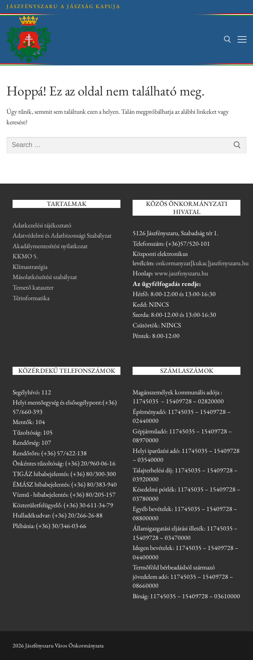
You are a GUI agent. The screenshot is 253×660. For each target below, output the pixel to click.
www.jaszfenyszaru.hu (181, 273)
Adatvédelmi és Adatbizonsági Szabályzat (62, 235)
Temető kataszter (33, 287)
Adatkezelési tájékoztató (42, 225)
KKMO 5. (25, 256)
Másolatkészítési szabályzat (45, 277)
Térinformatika (31, 298)
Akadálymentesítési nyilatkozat (50, 246)
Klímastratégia (30, 266)
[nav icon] (242, 39)
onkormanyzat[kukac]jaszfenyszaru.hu (202, 263)
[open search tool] (227, 39)
